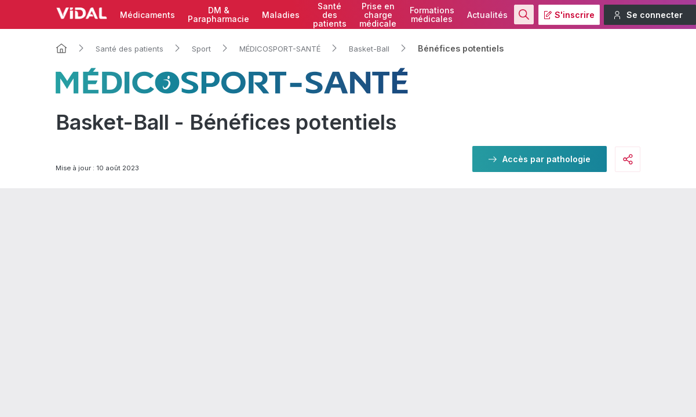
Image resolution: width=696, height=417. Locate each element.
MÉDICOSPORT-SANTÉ (279, 48)
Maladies (281, 15)
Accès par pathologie (546, 159)
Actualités (487, 15)
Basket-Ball (369, 48)
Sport (201, 48)
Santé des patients (129, 48)
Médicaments (147, 15)
